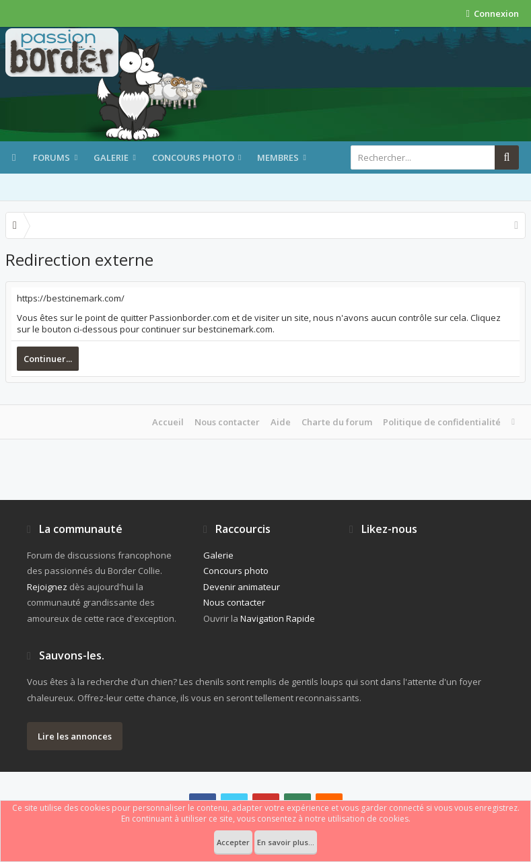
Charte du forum (337, 422)
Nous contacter (227, 422)
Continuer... (48, 359)
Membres (278, 157)
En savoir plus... (285, 842)
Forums (51, 157)
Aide (281, 422)
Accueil (168, 422)
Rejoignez (47, 587)
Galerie (111, 157)
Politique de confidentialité (442, 422)
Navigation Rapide (277, 618)
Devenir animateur (241, 587)
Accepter (233, 842)
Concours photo (193, 157)
